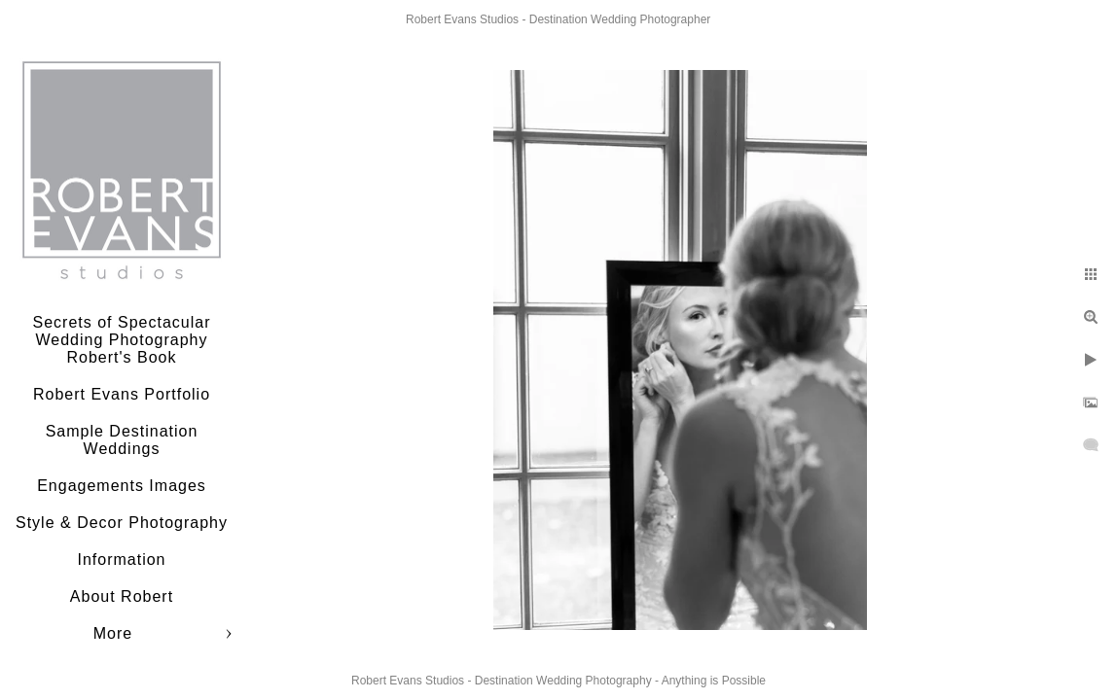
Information (121, 559)
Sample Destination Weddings (122, 440)
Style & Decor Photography (122, 522)
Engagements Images (121, 485)
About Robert (121, 596)
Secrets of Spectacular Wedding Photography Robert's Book (122, 340)
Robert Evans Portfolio (121, 394)
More (112, 633)
